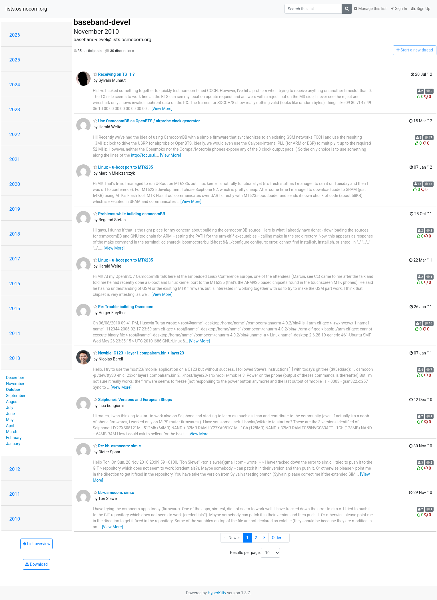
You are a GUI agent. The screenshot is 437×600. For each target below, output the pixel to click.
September (15, 395)
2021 (14, 159)
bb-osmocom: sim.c (113, 492)
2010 (14, 519)
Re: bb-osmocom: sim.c (117, 446)
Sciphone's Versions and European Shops (132, 399)
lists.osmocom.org (26, 9)
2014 (14, 333)
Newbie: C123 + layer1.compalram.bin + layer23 (138, 353)
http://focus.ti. (143, 155)
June (10, 413)
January (13, 443)
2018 (14, 234)
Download (36, 564)
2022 (14, 134)
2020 (14, 184)
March (11, 431)
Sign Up (420, 8)
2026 (14, 35)
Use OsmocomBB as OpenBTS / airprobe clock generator (146, 121)
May (9, 419)
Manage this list (370, 8)
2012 (14, 469)
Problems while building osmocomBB (129, 214)
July (9, 407)
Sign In (399, 8)
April (10, 425)
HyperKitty (217, 593)
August (12, 401)
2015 (14, 308)
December (15, 377)
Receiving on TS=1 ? (114, 74)
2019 (14, 209)
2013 (14, 358)
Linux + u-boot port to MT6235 (123, 167)
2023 (14, 109)
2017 (14, 259)
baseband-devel (102, 22)
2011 (14, 494)
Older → (279, 537)
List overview (37, 543)
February (13, 437)
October (13, 389)
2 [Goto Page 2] (256, 537)
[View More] (161, 108)
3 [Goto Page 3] (264, 537)
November (15, 383)
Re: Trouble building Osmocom (123, 306)
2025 (14, 60)
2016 (14, 283)
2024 (14, 84)
